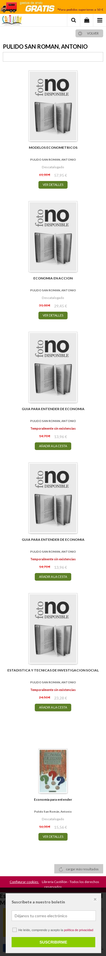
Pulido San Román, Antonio (53, 811)
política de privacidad (78, 930)
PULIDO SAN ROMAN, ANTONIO (53, 159)
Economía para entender (53, 799)
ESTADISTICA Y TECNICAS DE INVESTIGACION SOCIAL (53, 670)
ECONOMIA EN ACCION (53, 278)
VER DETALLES (53, 184)
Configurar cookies (24, 882)
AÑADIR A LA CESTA (53, 446)
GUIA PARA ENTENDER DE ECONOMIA (53, 409)
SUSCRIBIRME (53, 942)
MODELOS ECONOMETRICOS (53, 147)
